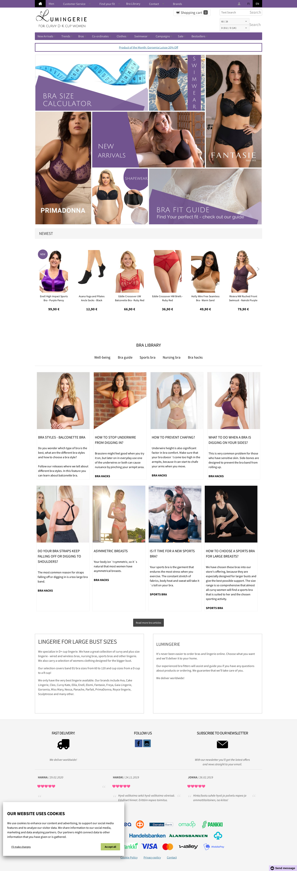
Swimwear (141, 36)
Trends (65, 36)
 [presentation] (43, 270)
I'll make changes (21, 848)
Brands (177, 4)
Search (254, 24)
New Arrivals (45, 36)
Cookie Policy (129, 855)
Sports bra (148, 357)
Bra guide (125, 357)
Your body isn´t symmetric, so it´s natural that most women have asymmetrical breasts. (115, 566)
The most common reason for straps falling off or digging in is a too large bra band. (63, 576)
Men (51, 3)
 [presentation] (254, 270)
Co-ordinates (100, 36)
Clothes (121, 36)
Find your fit (107, 4)
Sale (180, 36)
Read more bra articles (148, 621)
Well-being (102, 357)
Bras (81, 36)
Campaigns (163, 36)
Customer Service (74, 4)
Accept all (110, 848)
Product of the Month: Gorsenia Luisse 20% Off (148, 47)
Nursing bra (172, 357)
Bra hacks (195, 357)
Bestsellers (198, 36)
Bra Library (133, 3)
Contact (154, 4)
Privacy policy (152, 855)
